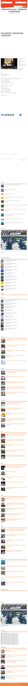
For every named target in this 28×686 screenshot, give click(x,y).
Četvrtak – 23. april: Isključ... (9, 315)
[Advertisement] (14, 23)
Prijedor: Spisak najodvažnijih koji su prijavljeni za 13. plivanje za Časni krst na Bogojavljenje (15, 403)
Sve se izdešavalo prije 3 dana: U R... (10, 263)
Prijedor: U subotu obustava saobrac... (10, 328)
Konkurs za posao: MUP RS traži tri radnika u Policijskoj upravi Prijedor (14, 197)
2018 (1, 640)
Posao (7, 685)
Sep (13, 635)
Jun (10, 635)
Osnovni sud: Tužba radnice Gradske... (10, 266)
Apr (7, 635)
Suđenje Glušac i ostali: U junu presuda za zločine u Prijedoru (13, 218)
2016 (1, 642)
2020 (1, 638)
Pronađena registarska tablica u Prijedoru (10, 189)
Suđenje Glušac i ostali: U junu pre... (10, 285)
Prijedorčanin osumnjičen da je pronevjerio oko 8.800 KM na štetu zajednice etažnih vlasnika (16, 393)
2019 (1, 639)
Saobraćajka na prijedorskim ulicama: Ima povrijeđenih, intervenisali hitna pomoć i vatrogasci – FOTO (15, 382)
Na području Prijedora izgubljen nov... (10, 306)
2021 (1, 637)
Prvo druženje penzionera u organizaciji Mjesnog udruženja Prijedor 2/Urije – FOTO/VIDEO (16, 345)
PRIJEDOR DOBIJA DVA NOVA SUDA (6, 159)
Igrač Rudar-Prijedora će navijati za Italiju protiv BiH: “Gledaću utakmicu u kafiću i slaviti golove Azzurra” (15, 440)
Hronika (5, 685)
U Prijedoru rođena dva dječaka (9, 193)
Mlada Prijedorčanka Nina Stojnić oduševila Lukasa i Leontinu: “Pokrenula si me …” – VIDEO (15, 551)
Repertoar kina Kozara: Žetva (11, 471)
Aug (12, 635)
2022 (1, 636)
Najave (24, 685)
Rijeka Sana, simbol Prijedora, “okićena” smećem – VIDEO (13, 200)
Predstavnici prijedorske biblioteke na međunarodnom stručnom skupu (14, 222)
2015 (1, 643)
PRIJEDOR (14, 596)
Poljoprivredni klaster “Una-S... (9, 272)
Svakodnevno (10, 685)
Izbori (22, 685)
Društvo (15, 662)
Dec (17, 635)
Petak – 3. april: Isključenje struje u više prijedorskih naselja (16, 360)
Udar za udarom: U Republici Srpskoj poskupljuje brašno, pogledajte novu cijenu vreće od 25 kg (15, 519)
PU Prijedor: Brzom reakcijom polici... (10, 260)
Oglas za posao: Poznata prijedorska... (10, 288)
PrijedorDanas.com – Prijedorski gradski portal (14, 10)
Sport (13, 685)
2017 (1, 641)
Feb (4, 635)
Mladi (20, 685)
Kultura (8, 37)
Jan (3, 635)
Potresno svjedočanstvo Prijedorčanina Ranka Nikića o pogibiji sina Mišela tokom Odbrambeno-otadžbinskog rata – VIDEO (16, 504)
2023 (1, 635)
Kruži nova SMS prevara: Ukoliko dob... (11, 325)
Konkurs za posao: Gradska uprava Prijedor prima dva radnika (16, 560)
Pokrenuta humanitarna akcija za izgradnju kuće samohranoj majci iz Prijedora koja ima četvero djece (16, 514)
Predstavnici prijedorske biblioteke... (10, 275)
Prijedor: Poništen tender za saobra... (10, 312)
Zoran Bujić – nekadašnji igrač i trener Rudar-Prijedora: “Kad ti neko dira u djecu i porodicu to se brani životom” (16, 435)
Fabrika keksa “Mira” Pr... (8, 309)
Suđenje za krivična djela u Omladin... (10, 319)
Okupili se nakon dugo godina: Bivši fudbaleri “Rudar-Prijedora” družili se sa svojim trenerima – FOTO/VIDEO (15, 456)
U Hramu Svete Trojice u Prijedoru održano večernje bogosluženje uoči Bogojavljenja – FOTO (15, 408)
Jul (11, 635)
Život (14, 651)
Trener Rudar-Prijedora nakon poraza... (10, 279)
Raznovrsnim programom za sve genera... (11, 269)
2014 (1, 644)
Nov (16, 635)
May (8, 635)
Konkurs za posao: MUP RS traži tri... (10, 282)
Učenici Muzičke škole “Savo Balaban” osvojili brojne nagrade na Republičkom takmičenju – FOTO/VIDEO (15, 530)
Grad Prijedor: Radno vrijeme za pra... (10, 322)
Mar (5, 635)
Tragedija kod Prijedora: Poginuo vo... (10, 303)
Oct (15, 635)
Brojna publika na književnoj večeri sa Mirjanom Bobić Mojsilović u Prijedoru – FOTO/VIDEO (15, 467)
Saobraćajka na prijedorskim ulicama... (10, 300)
